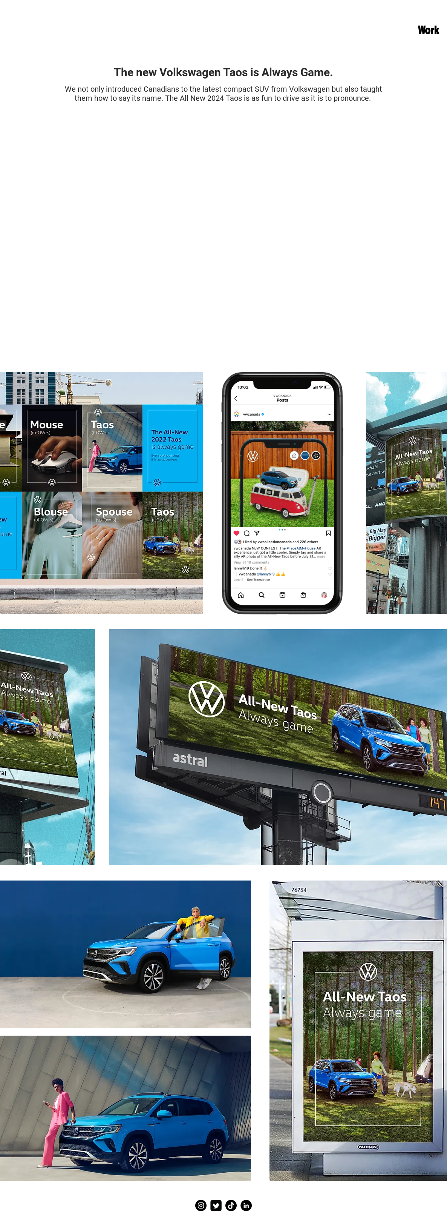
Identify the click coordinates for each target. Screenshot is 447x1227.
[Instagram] (201, 1205)
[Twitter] (216, 1205)
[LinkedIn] (246, 1205)
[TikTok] (231, 1205)
